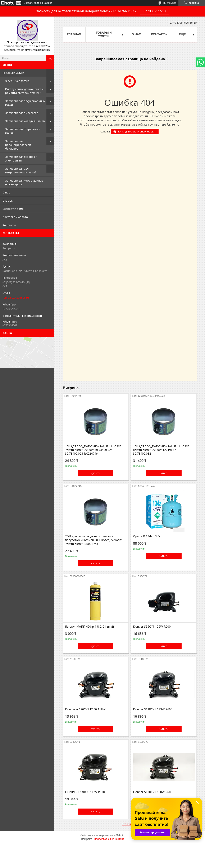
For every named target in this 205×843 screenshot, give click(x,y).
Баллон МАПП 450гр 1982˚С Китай (89, 626)
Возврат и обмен (14, 209)
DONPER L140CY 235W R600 (85, 792)
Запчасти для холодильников (25, 121)
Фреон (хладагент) (17, 81)
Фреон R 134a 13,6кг (147, 536)
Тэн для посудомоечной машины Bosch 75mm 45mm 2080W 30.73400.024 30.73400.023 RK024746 (93, 449)
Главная (74, 34)
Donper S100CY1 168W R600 (152, 792)
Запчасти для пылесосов (21, 113)
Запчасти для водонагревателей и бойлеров (19, 144)
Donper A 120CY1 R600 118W (85, 709)
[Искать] (50, 58)
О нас (6, 192)
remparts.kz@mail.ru (16, 297)
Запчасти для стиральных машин (22, 131)
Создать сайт (31, 2)
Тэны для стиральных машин (137, 131)
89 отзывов (169, 2)
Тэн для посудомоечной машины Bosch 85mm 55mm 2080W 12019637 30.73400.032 (161, 449)
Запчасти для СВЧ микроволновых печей (20, 170)
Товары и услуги (13, 73)
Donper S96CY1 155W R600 (152, 626)
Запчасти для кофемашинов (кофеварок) (24, 182)
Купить (95, 473)
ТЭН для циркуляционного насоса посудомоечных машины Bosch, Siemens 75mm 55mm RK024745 (94, 540)
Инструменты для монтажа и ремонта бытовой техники (24, 91)
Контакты (9, 225)
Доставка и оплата (15, 217)
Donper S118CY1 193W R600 (152, 709)
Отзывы (8, 200)
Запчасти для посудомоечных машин (25, 103)
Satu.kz (120, 835)
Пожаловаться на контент (109, 839)
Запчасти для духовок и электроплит (21, 158)
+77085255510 (154, 11)
